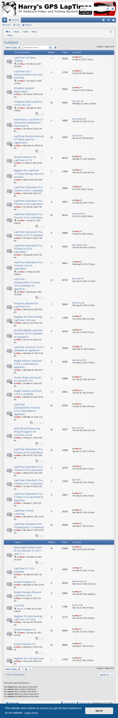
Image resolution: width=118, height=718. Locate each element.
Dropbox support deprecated (24, 86)
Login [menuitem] (109, 20)
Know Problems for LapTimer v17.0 (25, 155)
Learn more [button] (31, 712)
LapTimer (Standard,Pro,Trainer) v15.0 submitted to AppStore (27, 405)
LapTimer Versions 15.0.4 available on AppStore (28, 345)
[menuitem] (103, 19)
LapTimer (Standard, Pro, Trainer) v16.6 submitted (28, 198)
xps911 (78, 98)
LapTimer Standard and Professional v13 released (29, 522)
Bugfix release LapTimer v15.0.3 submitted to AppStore (28, 360)
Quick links (5, 20)
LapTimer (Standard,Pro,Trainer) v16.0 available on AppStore (27, 280)
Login (18, 25)
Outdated (11, 39)
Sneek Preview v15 (25, 626)
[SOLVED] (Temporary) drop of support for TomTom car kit (27, 428)
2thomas (78, 299)
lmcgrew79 (79, 357)
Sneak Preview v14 (24, 640)
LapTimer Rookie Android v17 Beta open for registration (29, 136)
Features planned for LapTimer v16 (26, 301)
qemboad (79, 210)
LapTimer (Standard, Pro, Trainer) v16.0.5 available (28, 230)
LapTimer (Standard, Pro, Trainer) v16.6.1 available (28, 185)
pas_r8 (23, 605)
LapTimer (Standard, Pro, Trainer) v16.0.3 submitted (28, 262)
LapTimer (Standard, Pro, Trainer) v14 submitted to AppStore (29, 493)
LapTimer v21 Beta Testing (25, 55)
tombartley (79, 115)
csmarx (78, 424)
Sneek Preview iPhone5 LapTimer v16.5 (27, 590)
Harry (22, 60)
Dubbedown (80, 241)
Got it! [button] (99, 710)
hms (76, 476)
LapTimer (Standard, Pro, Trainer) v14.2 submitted (28, 465)
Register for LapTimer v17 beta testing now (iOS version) (29, 170)
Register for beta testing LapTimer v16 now (28, 314)
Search (8, 25)
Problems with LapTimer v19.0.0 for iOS (28, 99)
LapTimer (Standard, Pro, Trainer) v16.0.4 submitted (28, 245)
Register (28, 25)
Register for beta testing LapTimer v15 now (28, 614)
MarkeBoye (79, 578)
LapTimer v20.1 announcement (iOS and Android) (28, 71)
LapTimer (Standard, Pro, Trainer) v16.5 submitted (28, 212)
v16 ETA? (19, 602)
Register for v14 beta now (29, 654)
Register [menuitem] (114, 20)
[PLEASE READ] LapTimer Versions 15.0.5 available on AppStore (28, 330)
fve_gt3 (78, 275)
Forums (15, 20)
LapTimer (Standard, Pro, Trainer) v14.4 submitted (28, 447)
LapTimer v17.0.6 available (24, 566)
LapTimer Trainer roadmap (24, 508)
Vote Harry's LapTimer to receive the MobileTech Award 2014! (28, 119)
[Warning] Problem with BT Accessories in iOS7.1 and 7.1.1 (28, 547)
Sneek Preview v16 (25, 578)
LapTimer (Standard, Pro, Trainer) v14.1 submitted (28, 478)
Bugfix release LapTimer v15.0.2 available (28, 389)
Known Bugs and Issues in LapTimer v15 (27, 375)
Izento (77, 132)
